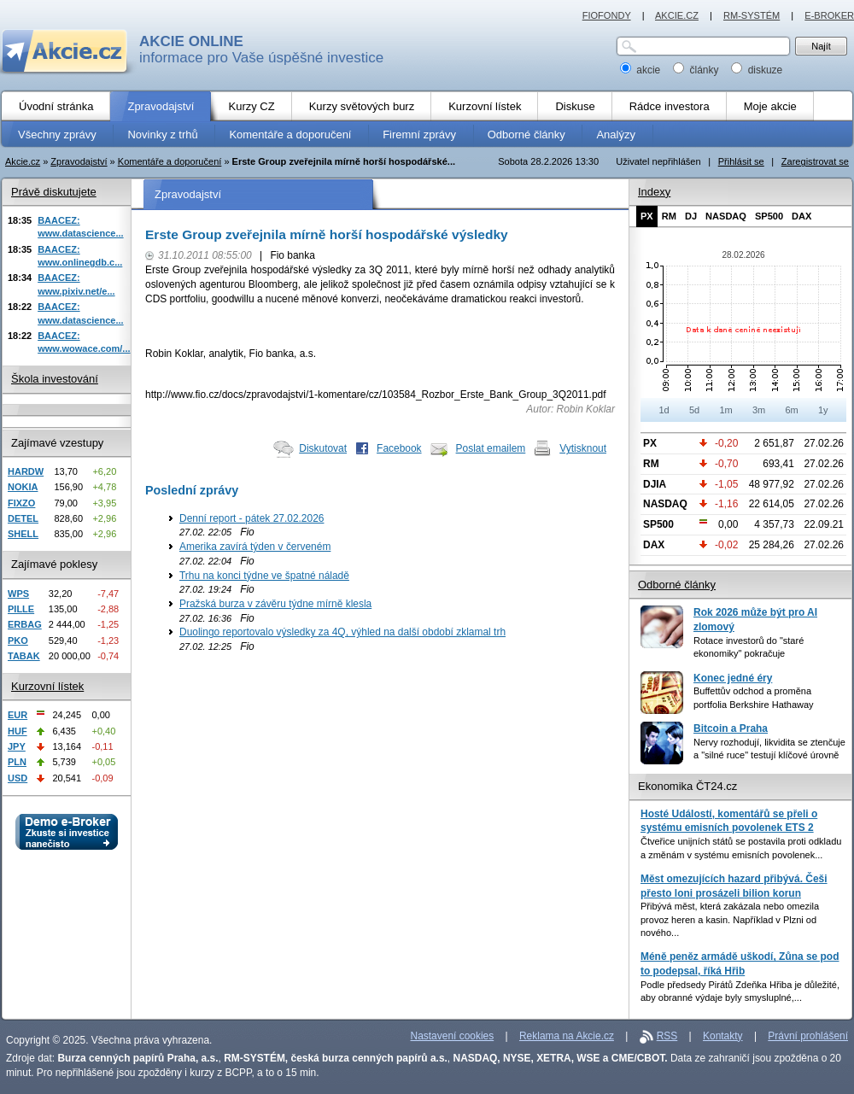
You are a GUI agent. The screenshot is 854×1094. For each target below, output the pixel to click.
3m (758, 410)
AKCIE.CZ (677, 15)
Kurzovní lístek (47, 686)
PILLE (21, 609)
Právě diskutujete (54, 191)
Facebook (399, 448)
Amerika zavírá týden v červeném (254, 547)
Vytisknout (582, 448)
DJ (691, 216)
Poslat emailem (491, 448)
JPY (17, 746)
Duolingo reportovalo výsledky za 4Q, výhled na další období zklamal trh (342, 632)
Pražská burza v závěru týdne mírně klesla (275, 604)
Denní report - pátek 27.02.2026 (251, 518)
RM (669, 216)
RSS (667, 1036)
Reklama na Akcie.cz (566, 1036)
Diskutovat (323, 448)
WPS (18, 593)
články (697, 70)
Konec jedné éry (732, 678)
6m (791, 410)
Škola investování (54, 378)
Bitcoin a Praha (730, 728)
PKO (18, 640)
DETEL (23, 518)
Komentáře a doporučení (170, 161)
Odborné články (677, 584)
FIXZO (21, 503)
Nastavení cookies (452, 1036)
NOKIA (23, 487)
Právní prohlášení (808, 1036)
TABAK (24, 656)
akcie (642, 70)
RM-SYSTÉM (751, 15)
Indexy (654, 191)
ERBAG (25, 624)
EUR (17, 715)
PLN (17, 762)
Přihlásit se (741, 161)
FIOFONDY (606, 15)
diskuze (756, 70)
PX (646, 216)
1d (663, 410)
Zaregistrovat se (815, 161)
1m (725, 410)
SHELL (23, 534)
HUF (17, 731)
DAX (801, 216)
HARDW (26, 471)
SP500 (769, 216)
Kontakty (723, 1036)
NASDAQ (725, 216)
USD (17, 778)
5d (694, 410)
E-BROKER (829, 15)
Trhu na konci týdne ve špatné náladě (264, 576)
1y (823, 410)
